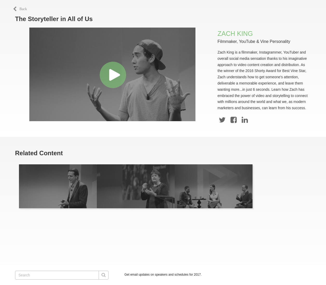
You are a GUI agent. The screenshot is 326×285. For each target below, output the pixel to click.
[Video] (112, 74)
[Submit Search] (103, 275)
